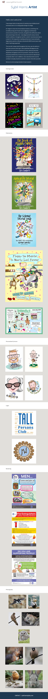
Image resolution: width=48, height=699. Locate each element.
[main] (24, 7)
